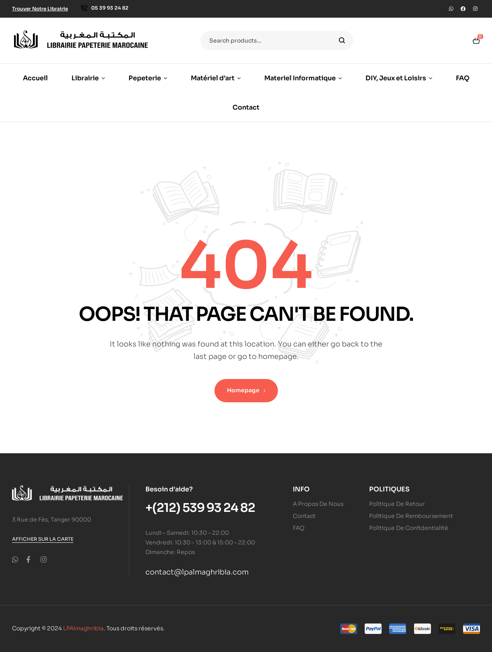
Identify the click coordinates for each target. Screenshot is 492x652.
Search (342, 40)
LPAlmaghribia (83, 628)
